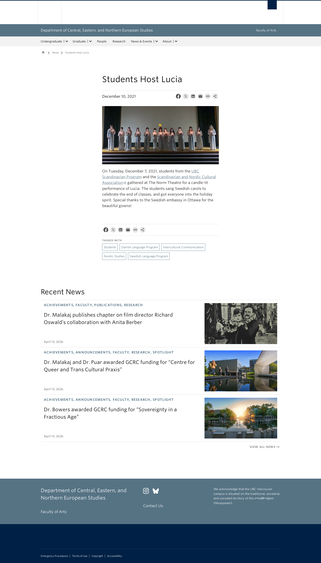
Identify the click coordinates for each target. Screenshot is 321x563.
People (101, 41)
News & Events (141, 41)
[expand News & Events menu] (156, 41)
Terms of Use (79, 556)
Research (119, 41)
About (167, 41)
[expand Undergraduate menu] (66, 41)
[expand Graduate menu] (90, 41)
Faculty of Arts (266, 30)
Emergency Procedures (54, 556)
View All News (265, 447)
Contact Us (153, 506)
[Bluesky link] (157, 492)
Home (43, 52)
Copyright (97, 556)
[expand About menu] (176, 41)
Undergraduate (51, 41)
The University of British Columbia (49, 12)
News (55, 52)
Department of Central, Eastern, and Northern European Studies (97, 30)
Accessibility (114, 556)
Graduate (79, 41)
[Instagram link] (147, 492)
